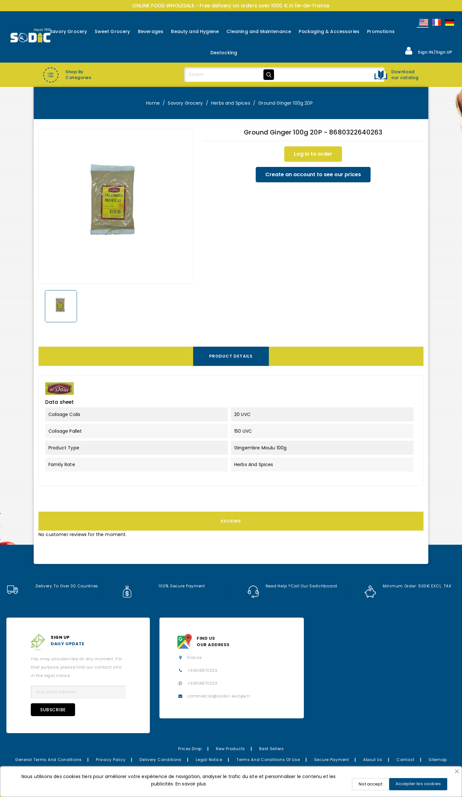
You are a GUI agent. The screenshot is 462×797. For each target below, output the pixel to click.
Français (436, 22)
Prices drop (190, 748)
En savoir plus (190, 784)
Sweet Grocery (112, 31)
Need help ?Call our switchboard (292, 586)
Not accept (370, 784)
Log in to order (313, 154)
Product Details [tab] (231, 356)
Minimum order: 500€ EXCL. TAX (407, 586)
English (423, 22)
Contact (406, 759)
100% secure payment (163, 586)
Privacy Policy (110, 759)
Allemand (449, 22)
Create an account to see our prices (313, 174)
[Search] (230, 74)
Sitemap (438, 759)
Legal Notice (209, 759)
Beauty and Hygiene (195, 31)
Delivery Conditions (161, 759)
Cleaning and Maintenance (259, 31)
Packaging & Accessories (329, 31)
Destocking (223, 52)
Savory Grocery (68, 31)
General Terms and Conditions (48, 759)
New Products (230, 748)
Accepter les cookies (418, 784)
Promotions (381, 31)
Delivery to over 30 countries (52, 586)
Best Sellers (271, 748)
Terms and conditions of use (268, 759)
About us (372, 759)
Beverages (150, 31)
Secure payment (331, 759)
